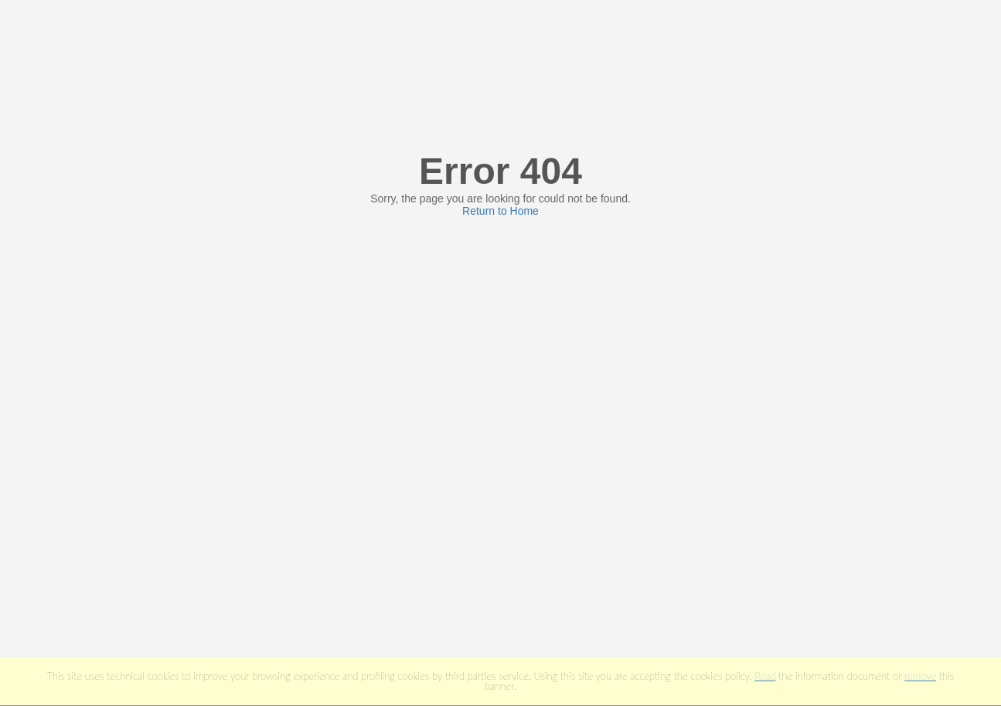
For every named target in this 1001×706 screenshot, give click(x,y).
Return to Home (500, 211)
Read (764, 676)
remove (920, 676)
